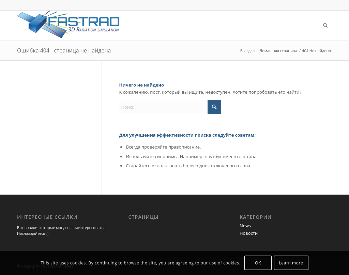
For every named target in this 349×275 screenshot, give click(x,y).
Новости (249, 233)
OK (258, 263)
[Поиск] (325, 26)
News (245, 226)
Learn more (291, 263)
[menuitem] (325, 26)
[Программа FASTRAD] (68, 26)
